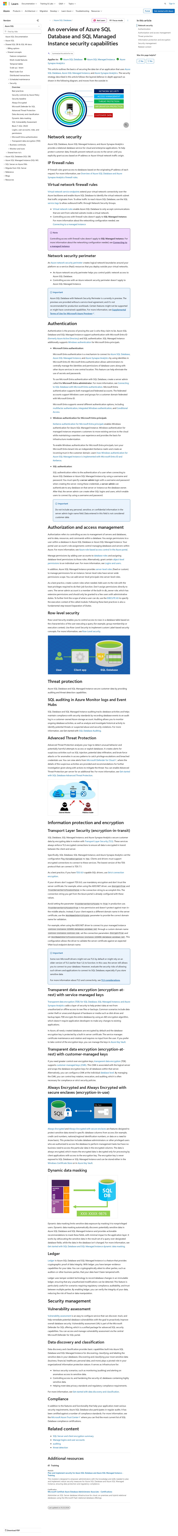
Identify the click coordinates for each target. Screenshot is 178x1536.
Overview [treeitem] (16, 87)
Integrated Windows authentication (95, 408)
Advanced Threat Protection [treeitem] (23, 110)
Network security (145, 25)
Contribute (48, 1527)
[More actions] (127, 20)
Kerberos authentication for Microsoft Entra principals (78, 423)
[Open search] (165, 3)
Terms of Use (99, 1527)
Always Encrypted (56, 1128)
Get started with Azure (163, 11)
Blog (37, 1527)
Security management (147, 43)
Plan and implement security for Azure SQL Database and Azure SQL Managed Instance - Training (85, 1474)
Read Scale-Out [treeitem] (16, 71)
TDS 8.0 (79, 872)
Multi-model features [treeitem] (18, 60)
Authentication (144, 29)
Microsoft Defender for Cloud (100, 760)
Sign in (172, 3)
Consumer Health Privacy (78, 1527)
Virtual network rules (63, 209)
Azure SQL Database (62, 20)
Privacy (59, 1527)
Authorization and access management (154, 32)
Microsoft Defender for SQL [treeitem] (23, 106)
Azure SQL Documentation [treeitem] (16, 36)
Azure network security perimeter (66, 262)
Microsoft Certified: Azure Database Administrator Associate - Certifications (80, 1492)
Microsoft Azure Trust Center (64, 1417)
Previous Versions (24, 1527)
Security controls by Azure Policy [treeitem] (25, 95)
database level (107, 1072)
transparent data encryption (107, 1061)
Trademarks (113, 1527)
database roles (101, 555)
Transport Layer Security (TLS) (99, 841)
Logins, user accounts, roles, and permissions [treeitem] (25, 131)
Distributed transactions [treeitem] (20, 75)
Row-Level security (91, 631)
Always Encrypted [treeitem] (19, 102)
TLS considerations (110, 980)
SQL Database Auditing (90, 730)
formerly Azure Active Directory (63, 338)
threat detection (60, 1447)
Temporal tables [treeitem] (16, 64)
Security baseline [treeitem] (19, 98)
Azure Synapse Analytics (106, 72)
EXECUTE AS (113, 598)
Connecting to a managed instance (69, 224)
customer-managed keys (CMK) (71, 1064)
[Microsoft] (5, 3)
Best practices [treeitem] (18, 91)
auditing (57, 1443)
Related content (144, 46)
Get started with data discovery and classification (96, 1391)
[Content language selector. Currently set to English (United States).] (15, 1521)
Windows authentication (79, 342)
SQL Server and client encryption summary (73, 1436)
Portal (147, 11)
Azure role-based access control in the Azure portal (103, 549)
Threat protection (145, 36)
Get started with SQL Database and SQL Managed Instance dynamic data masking (86, 1246)
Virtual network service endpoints (63, 191)
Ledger (51, 1260)
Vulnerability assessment (59, 1315)
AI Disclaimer (8, 1527)
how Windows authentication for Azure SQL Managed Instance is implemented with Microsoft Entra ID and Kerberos (90, 456)
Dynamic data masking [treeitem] (21, 118)
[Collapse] (37, 20)
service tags (53, 203)
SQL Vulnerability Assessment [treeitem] (24, 122)
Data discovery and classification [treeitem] (25, 114)
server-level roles (104, 569)
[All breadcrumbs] (50, 20)
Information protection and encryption (154, 39)
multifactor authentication (65, 408)
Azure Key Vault (118, 1041)
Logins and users (113, 563)
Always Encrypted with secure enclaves (87, 1128)
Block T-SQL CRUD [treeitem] (20, 126)
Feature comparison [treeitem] (18, 56)
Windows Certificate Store (60, 1163)
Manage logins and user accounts (69, 1439)
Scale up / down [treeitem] (16, 67)
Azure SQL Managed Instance (101, 59)
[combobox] (22, 26)
